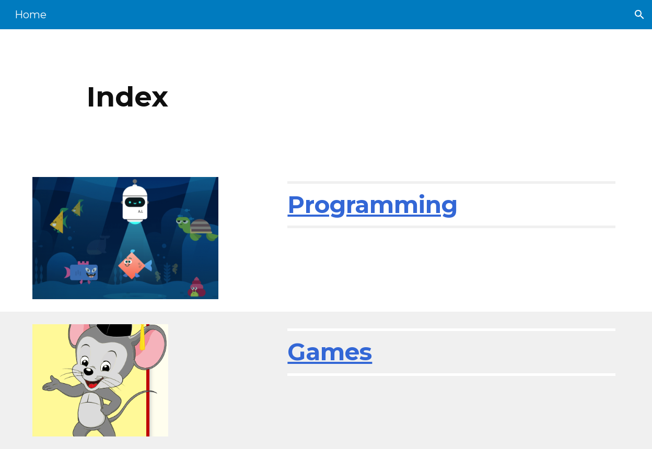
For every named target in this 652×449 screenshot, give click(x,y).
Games (329, 351)
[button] (639, 14)
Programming (372, 204)
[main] (276, 97)
